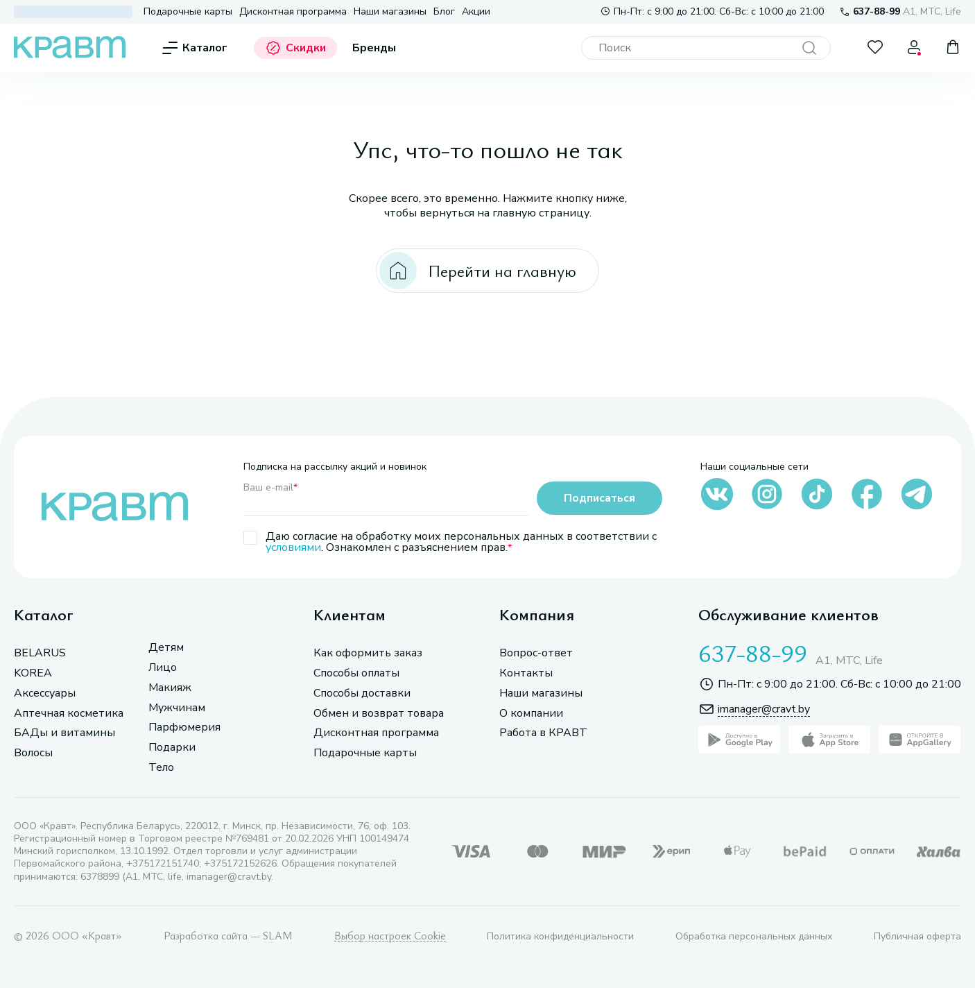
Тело (161, 767)
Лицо (162, 668)
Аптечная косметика (68, 713)
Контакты (526, 673)
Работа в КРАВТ (543, 733)
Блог (444, 12)
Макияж (169, 688)
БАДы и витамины (64, 733)
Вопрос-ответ (536, 653)
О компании (531, 713)
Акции (476, 12)
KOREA (33, 673)
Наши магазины (390, 12)
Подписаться (599, 498)
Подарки (172, 747)
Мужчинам (176, 708)
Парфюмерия (184, 727)
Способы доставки (362, 693)
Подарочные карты (188, 12)
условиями (293, 547)
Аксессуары (45, 693)
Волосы (33, 753)
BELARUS (40, 653)
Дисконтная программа (293, 12)
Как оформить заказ (367, 653)
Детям (166, 647)
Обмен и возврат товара (378, 713)
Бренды (374, 48)
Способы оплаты (356, 673)
